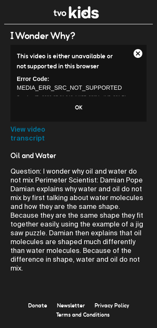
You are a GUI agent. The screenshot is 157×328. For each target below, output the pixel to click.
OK (78, 107)
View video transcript (27, 134)
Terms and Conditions (83, 314)
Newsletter (71, 305)
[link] (76, 16)
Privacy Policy (112, 305)
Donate (37, 305)
